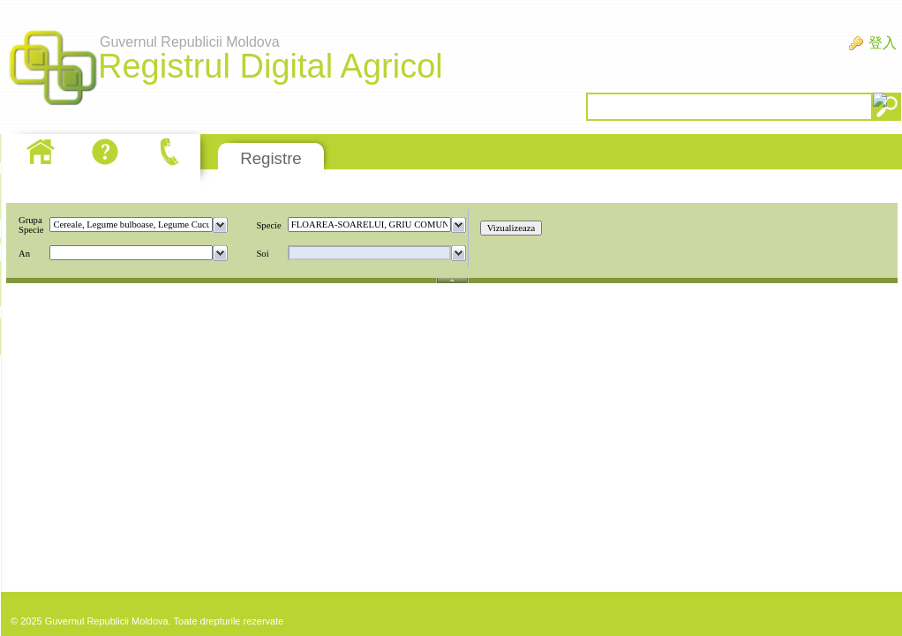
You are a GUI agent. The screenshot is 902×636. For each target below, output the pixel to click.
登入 (882, 42)
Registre (270, 158)
